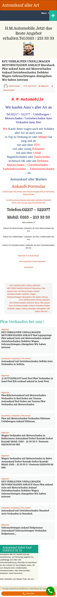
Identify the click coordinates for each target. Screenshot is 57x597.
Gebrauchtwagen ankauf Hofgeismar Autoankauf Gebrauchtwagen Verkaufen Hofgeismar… (24, 530)
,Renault (29, 192)
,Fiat (14, 192)
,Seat (24, 192)
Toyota (51, 192)
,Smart (46, 192)
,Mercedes (31, 200)
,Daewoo (23, 200)
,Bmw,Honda (15, 200)
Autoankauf (28, 267)
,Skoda (19, 192)
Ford (8, 200)
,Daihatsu (39, 200)
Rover (14, 203)
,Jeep (29, 203)
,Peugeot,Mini (38, 192)
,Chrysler (38, 203)
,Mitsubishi (47, 200)
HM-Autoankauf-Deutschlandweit (23, 261)
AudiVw (6, 192)
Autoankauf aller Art (20, 5)
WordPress (23, 589)
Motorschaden (14, 86)
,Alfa (43, 203)
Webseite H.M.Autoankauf (28, 256)
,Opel (10, 192)
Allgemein (44, 86)
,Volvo (18, 203)
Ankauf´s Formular (28, 186)
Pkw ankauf (25, 358)
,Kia (33, 203)
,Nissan (31, 194)
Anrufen (28, 593)
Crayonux (46, 589)
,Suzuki (24, 203)
